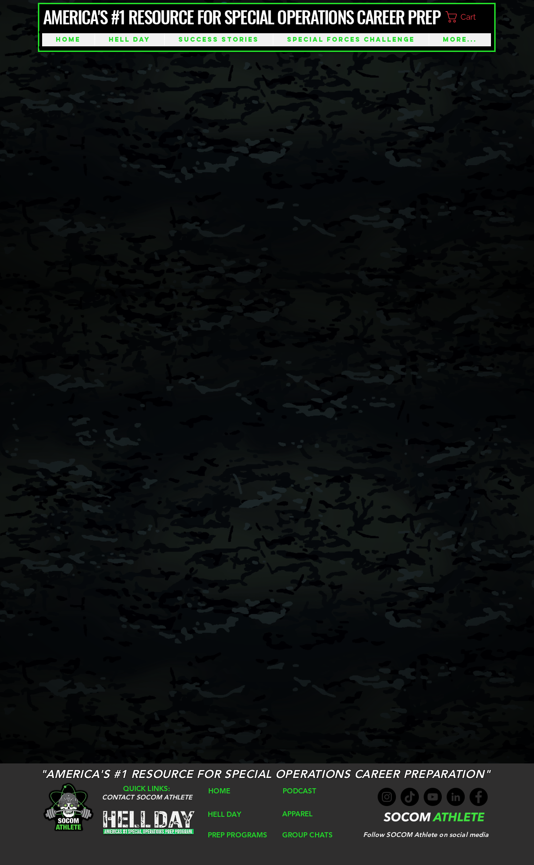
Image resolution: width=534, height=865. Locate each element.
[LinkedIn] (455, 797)
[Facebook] (478, 797)
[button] (469, 16)
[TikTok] (410, 797)
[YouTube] (433, 797)
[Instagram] (387, 797)
